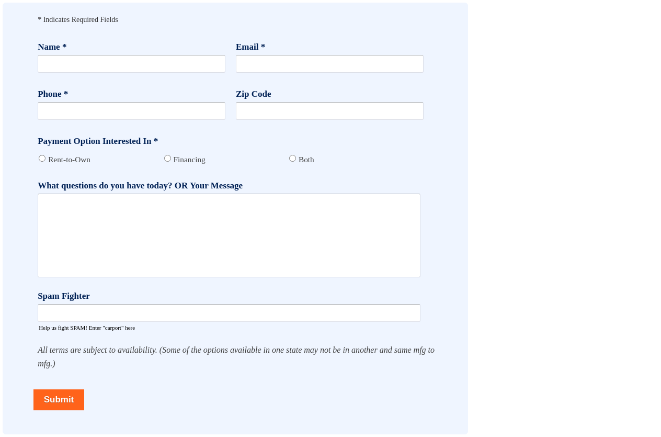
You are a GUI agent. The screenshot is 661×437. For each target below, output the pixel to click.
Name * (52, 47)
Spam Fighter (64, 296)
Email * (250, 47)
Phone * (53, 94)
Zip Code (253, 94)
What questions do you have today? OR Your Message (140, 186)
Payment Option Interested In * (98, 141)
